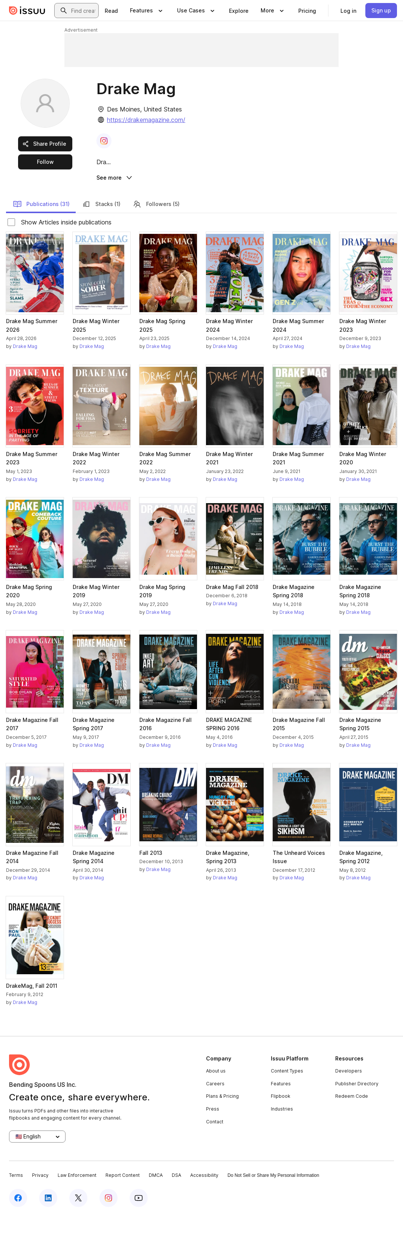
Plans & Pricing (222, 1125)
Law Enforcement (77, 1204)
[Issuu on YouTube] (139, 1227)
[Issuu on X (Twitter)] (78, 1227)
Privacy (40, 1204)
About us (216, 1100)
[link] (111, 10)
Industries (282, 1138)
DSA (176, 1204)
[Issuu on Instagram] (108, 1227)
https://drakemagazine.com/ (146, 120)
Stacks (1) (101, 232)
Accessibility (204, 1204)
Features (281, 1112)
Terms (16, 1204)
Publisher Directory (357, 1112)
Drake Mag (25, 375)
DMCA (156, 1204)
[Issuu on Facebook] (18, 1227)
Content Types (287, 1100)
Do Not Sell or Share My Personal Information (273, 1204)
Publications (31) (41, 232)
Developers (348, 1100)
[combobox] (83, 10)
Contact (214, 1150)
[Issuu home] (27, 10)
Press (212, 1138)
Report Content (122, 1204)
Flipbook (280, 1125)
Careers (215, 1112)
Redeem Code (351, 1125)
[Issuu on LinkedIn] (48, 1227)
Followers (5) (156, 232)
